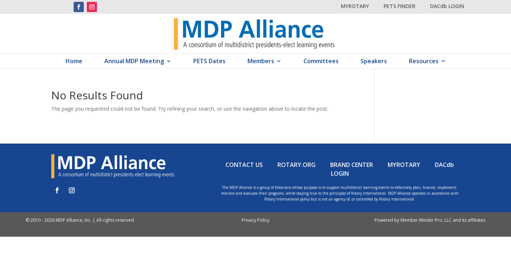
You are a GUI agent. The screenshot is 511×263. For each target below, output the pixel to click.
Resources (424, 61)
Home (74, 61)
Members (260, 61)
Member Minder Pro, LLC (426, 220)
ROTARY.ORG (296, 165)
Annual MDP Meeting (134, 61)
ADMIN (34, 228)
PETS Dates (209, 61)
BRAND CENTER (351, 165)
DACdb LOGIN (447, 6)
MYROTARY (355, 6)
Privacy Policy (255, 220)
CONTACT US (244, 165)
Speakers (374, 61)
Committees (321, 61)
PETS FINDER (399, 6)
